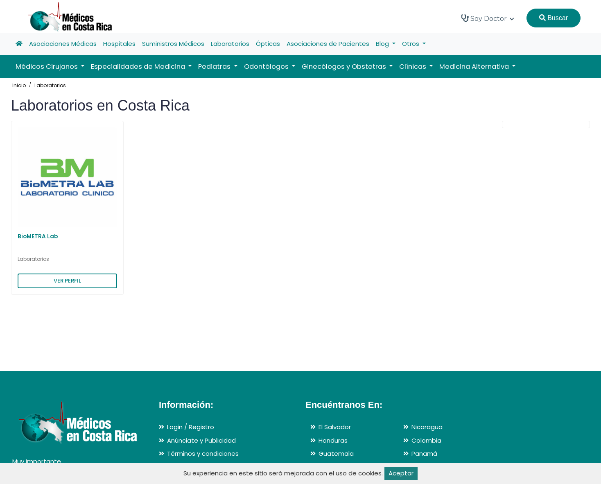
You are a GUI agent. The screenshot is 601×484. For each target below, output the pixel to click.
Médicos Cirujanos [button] (47, 66)
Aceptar (401, 473)
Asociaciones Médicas (63, 43)
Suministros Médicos (173, 43)
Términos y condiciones (203, 453)
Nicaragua (427, 427)
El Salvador (335, 427)
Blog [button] (383, 43)
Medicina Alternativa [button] (475, 66)
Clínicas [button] (413, 66)
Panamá (424, 453)
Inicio (19, 85)
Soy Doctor (487, 18)
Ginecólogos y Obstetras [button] (345, 66)
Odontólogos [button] (267, 66)
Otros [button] (411, 43)
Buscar (553, 17)
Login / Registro (190, 427)
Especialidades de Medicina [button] (139, 66)
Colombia (426, 440)
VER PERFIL (67, 281)
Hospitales (119, 43)
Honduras (333, 440)
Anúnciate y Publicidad (201, 440)
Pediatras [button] (215, 66)
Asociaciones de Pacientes (328, 43)
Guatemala (336, 453)
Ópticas (268, 43)
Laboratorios (230, 43)
